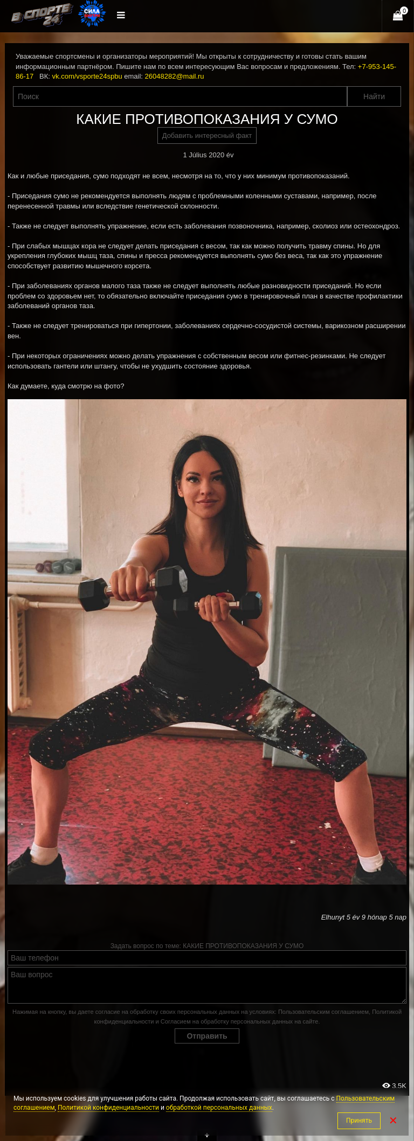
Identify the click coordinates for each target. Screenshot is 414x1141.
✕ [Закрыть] (393, 1120)
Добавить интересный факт (207, 135)
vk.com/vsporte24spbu (87, 76)
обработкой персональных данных (219, 1107)
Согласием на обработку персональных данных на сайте (240, 1021)
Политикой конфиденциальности (108, 1107)
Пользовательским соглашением (323, 1011)
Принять (359, 1120)
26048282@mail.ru (174, 76)
